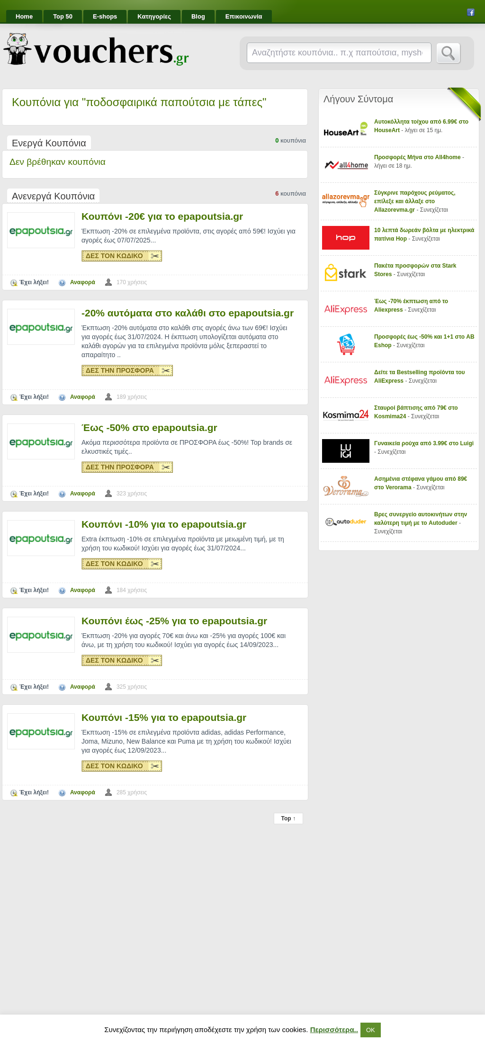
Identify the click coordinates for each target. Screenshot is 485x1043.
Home (24, 16)
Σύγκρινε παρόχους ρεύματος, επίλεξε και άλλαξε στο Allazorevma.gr (415, 201)
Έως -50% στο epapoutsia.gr (149, 427)
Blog (198, 16)
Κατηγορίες (154, 16)
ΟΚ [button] (370, 1030)
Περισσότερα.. (334, 1029)
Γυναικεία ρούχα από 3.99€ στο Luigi (424, 443)
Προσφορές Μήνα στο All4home (417, 157)
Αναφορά (82, 282)
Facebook (471, 12)
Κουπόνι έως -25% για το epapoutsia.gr (174, 620)
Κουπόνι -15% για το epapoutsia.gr (163, 717)
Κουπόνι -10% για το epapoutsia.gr (163, 524)
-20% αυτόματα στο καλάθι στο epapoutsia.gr (187, 312)
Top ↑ (288, 818)
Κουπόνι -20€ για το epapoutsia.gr (162, 216)
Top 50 (62, 16)
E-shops (105, 16)
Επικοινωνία (243, 16)
